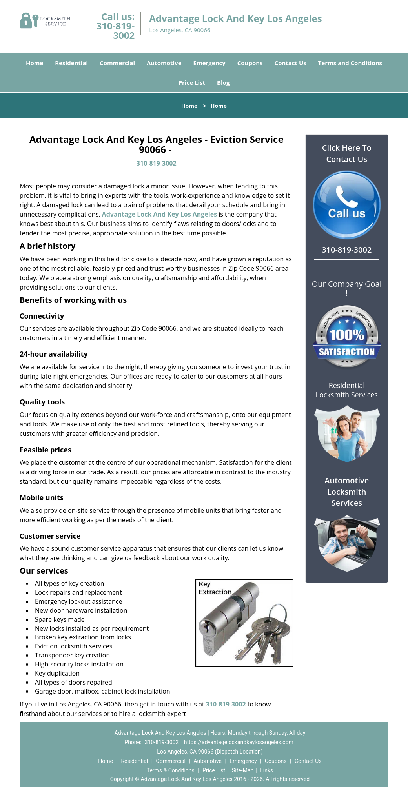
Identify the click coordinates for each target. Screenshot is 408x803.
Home (34, 63)
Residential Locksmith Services (347, 390)
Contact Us (290, 63)
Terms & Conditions (171, 770)
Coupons (250, 63)
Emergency (209, 63)
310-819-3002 (116, 30)
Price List (191, 82)
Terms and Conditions (350, 63)
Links (266, 770)
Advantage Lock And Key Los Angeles (159, 214)
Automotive (164, 63)
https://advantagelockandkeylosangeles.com (238, 742)
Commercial (117, 63)
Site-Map (242, 770)
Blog (223, 82)
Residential (71, 63)
